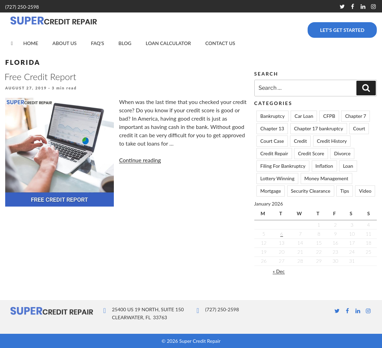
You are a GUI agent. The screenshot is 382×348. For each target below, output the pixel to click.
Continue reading (140, 160)
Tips (344, 191)
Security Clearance (310, 191)
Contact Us (220, 43)
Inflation (324, 166)
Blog (124, 43)
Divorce (342, 153)
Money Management (326, 178)
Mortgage (270, 191)
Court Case (272, 141)
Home (30, 43)
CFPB (329, 116)
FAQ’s (97, 43)
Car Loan (303, 116)
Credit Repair (274, 153)
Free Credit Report (40, 76)
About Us (65, 43)
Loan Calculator (168, 43)
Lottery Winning (277, 178)
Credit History (332, 141)
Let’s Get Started (342, 30)
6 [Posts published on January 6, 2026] (281, 234)
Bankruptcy (272, 116)
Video (365, 191)
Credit (300, 141)
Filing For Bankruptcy (283, 166)
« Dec (278, 271)
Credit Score (311, 153)
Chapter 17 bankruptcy (318, 128)
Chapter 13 (272, 128)
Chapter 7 (355, 116)
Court (359, 128)
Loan (348, 166)
